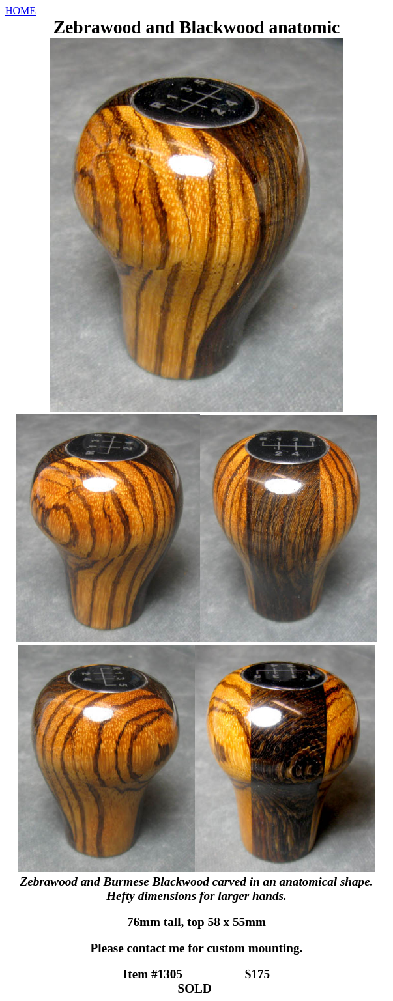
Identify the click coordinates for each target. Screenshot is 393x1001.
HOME (20, 10)
